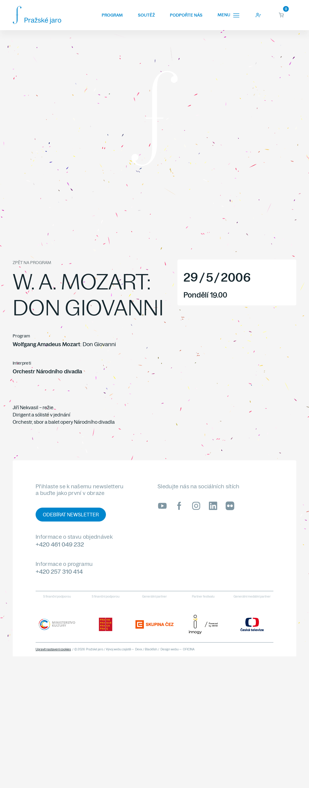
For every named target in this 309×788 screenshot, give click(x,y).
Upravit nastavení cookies (53, 649)
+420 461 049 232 (60, 544)
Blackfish (151, 649)
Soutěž (146, 15)
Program (112, 15)
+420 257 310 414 (59, 571)
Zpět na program (32, 262)
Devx (138, 649)
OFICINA (189, 649)
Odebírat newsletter (71, 515)
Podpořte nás (186, 15)
